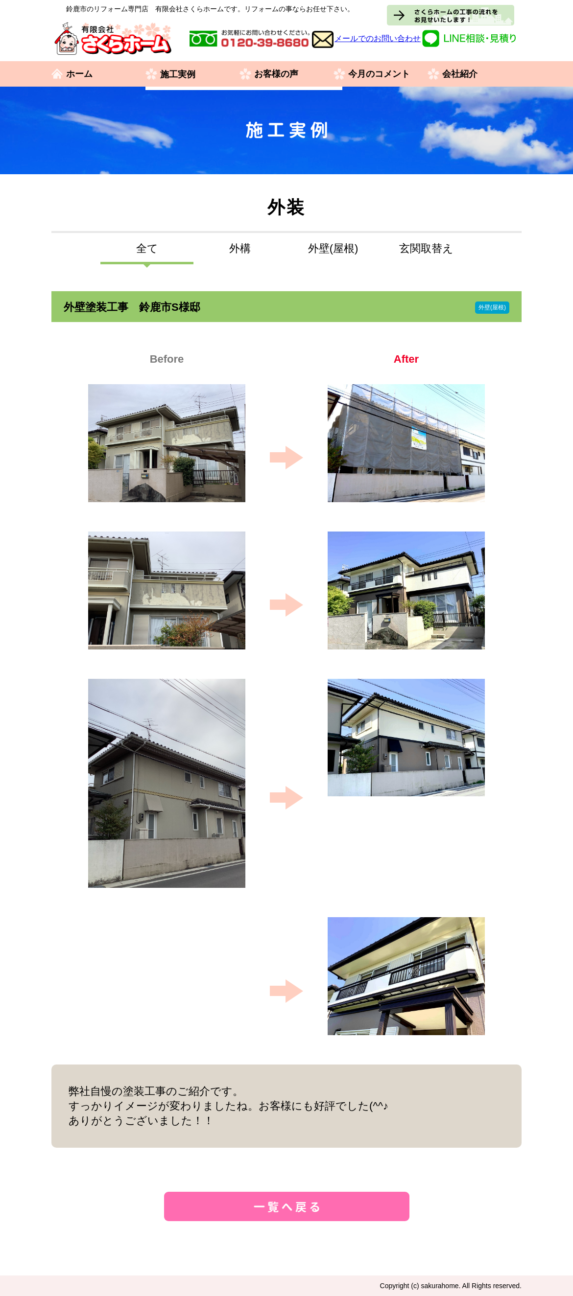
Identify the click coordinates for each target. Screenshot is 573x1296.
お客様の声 (276, 74)
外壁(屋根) (333, 248)
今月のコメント (379, 74)
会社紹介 (460, 74)
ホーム (79, 74)
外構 (240, 248)
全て (147, 248)
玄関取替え (426, 248)
